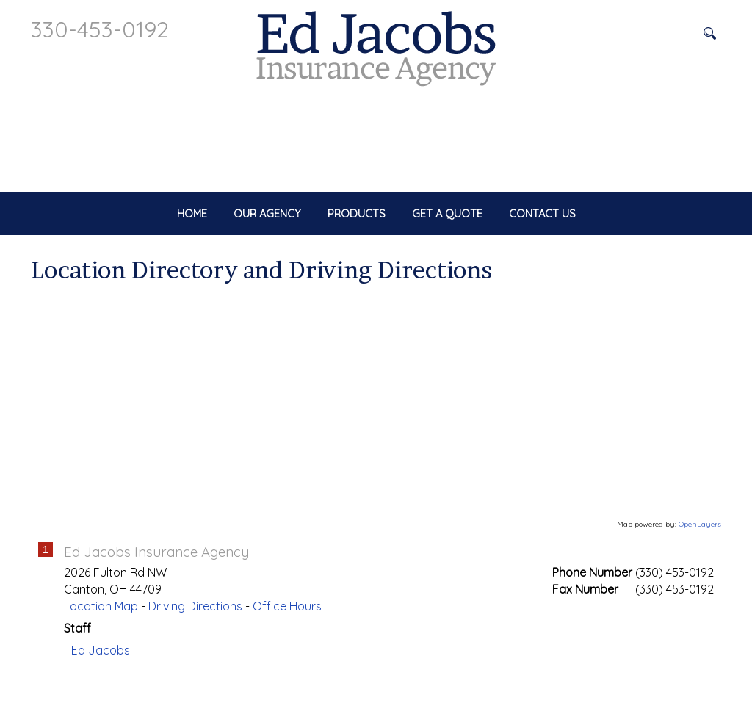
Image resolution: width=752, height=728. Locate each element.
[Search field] (636, 33)
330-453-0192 (100, 29)
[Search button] (709, 33)
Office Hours (287, 655)
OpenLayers (700, 573)
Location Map (101, 655)
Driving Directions (195, 655)
